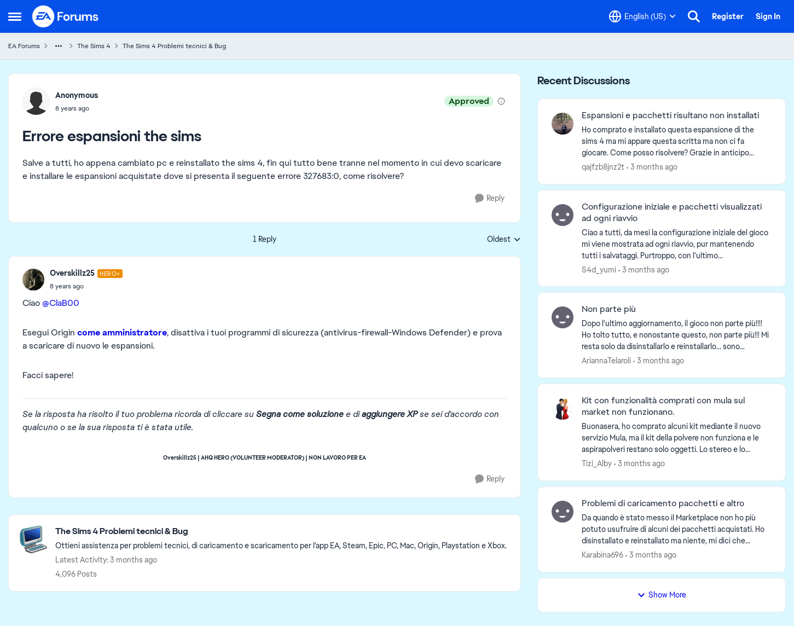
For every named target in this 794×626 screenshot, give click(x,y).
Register (728, 16)
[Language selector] (642, 16)
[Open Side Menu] (15, 16)
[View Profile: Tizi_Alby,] (562, 409)
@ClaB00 (60, 303)
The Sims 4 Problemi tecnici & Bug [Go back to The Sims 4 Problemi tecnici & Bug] (174, 46)
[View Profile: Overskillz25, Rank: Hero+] (33, 280)
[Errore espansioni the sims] (86, 286)
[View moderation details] (501, 101)
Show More (661, 595)
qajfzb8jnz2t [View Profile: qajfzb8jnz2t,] (603, 167)
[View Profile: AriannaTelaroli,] (562, 317)
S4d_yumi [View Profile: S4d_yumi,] (599, 269)
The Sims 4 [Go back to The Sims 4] (94, 46)
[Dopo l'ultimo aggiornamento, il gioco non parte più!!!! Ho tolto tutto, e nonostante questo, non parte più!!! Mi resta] (677, 335)
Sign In (768, 16)
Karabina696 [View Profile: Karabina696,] (602, 555)
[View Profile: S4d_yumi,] (562, 215)
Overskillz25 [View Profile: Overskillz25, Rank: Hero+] (72, 273)
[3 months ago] (652, 167)
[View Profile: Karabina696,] (562, 512)
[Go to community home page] (65, 16)
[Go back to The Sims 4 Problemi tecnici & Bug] (281, 531)
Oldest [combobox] (504, 239)
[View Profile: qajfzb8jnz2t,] (562, 124)
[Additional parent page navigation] (58, 46)
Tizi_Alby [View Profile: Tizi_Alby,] (597, 463)
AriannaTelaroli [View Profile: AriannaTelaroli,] (606, 361)
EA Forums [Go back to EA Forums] (24, 46)
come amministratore (122, 332)
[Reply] (490, 198)
